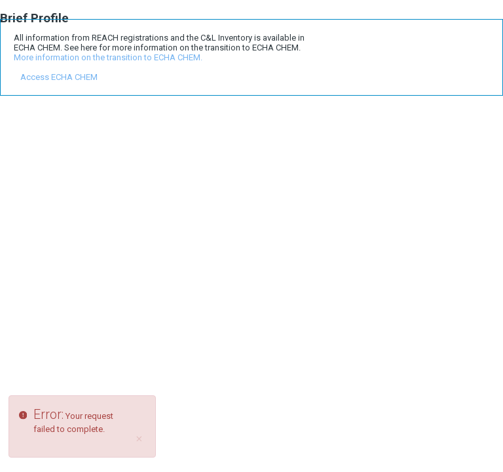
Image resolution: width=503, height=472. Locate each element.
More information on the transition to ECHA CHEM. (108, 57)
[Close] (139, 439)
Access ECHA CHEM (59, 77)
